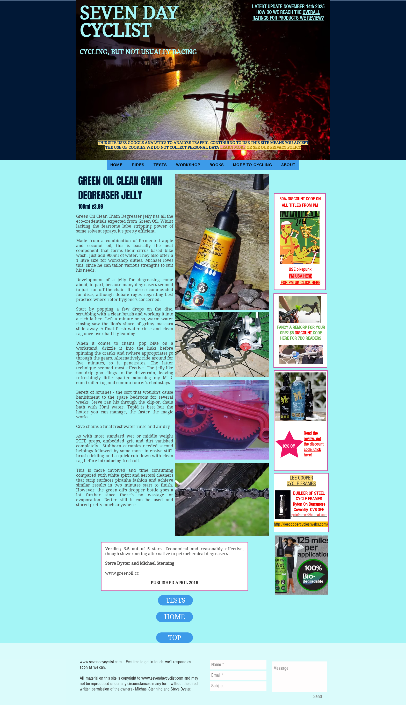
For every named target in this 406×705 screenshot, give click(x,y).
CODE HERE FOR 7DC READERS (301, 335)
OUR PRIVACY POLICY (281, 147)
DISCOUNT (303, 333)
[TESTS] (175, 600)
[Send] (317, 696)
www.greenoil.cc (122, 573)
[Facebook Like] (291, 176)
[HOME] (174, 617)
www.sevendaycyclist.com (101, 662)
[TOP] (174, 637)
